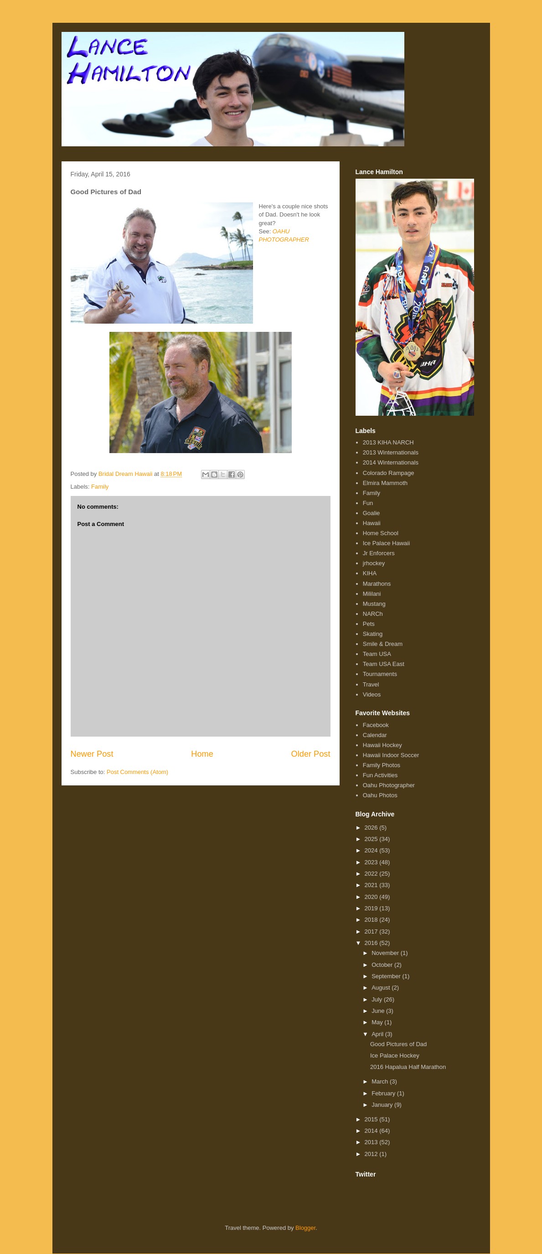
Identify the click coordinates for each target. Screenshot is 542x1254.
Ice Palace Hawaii (386, 543)
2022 (372, 873)
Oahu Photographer (389, 785)
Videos (372, 694)
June (379, 1010)
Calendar (375, 735)
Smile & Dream (383, 643)
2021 (372, 885)
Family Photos (381, 765)
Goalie (371, 513)
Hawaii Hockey (382, 745)
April (378, 1034)
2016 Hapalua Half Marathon (408, 1066)
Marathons (377, 583)
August (382, 987)
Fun (368, 503)
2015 (372, 1119)
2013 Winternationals (390, 452)
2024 (372, 850)
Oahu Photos (380, 795)
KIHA (370, 573)
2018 (372, 919)
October (383, 964)
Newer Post (92, 754)
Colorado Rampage (388, 473)
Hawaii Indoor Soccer (391, 755)
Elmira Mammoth (385, 483)
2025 (372, 839)
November (386, 953)
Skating (372, 633)
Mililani (372, 593)
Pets (369, 623)
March (381, 1081)
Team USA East (383, 664)
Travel (371, 684)
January (383, 1104)
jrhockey (374, 563)
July (378, 999)
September (387, 976)
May (378, 1022)
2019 (372, 908)
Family (99, 486)
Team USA (377, 653)
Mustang (374, 603)
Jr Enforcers (379, 553)
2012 (372, 1154)
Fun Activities (380, 775)
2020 (372, 896)
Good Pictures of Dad (398, 1044)
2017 (372, 931)
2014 (372, 1130)
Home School (380, 533)
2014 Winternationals (390, 462)
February (384, 1093)
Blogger (305, 1227)
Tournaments (380, 674)
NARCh (373, 613)
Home (202, 754)
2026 (372, 827)
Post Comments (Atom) (137, 772)
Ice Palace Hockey (394, 1055)
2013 (372, 1142)
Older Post (310, 754)
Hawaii (372, 523)
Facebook (376, 725)
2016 (372, 942)
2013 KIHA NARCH (388, 442)
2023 (372, 862)
